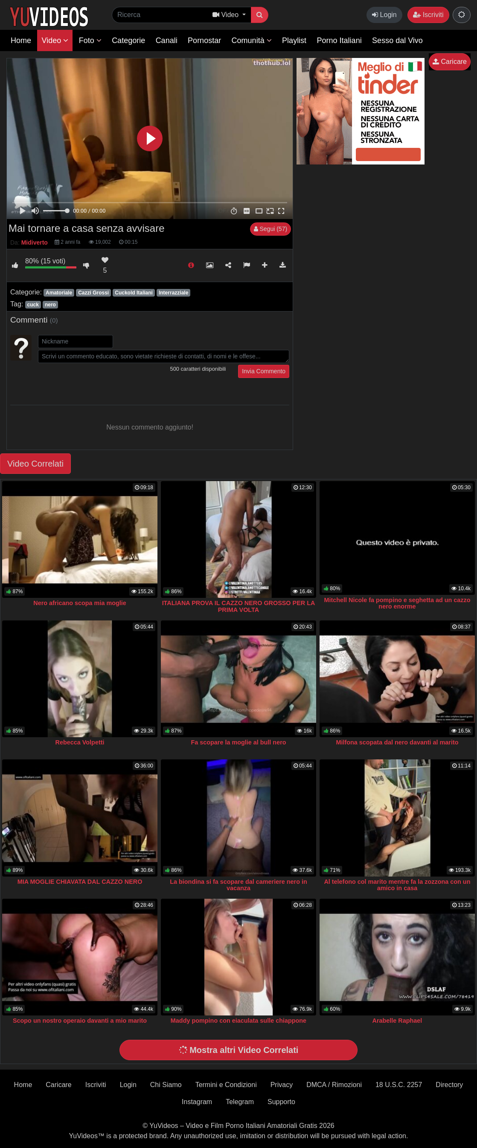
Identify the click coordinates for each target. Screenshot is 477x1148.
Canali (166, 40)
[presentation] (103, 381)
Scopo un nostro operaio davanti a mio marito (80, 1020)
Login (384, 14)
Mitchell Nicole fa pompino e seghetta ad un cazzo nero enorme (397, 603)
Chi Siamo (166, 1084)
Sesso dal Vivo (397, 40)
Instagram (197, 1101)
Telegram (240, 1101)
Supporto (281, 1101)
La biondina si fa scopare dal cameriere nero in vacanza (238, 885)
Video (54, 40)
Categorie (128, 40)
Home (21, 40)
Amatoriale (59, 293)
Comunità (252, 40)
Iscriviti (428, 14)
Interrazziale (173, 293)
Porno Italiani (339, 40)
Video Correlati (35, 463)
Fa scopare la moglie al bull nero (238, 742)
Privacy (281, 1084)
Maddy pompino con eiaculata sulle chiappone (238, 1020)
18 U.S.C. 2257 (398, 1084)
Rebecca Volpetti (80, 742)
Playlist (294, 40)
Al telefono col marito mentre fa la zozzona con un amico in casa (397, 885)
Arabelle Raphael (397, 1020)
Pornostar (204, 40)
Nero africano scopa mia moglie (79, 603)
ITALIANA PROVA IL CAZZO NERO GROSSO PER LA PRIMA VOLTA (238, 606)
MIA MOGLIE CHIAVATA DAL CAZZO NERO (80, 881)
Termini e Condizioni (226, 1084)
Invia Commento (263, 371)
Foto (90, 40)
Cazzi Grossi (93, 293)
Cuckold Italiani (134, 293)
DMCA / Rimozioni (334, 1084)
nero (50, 305)
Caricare (450, 61)
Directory (449, 1084)
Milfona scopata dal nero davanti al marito (397, 742)
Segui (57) (270, 228)
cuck (32, 305)
